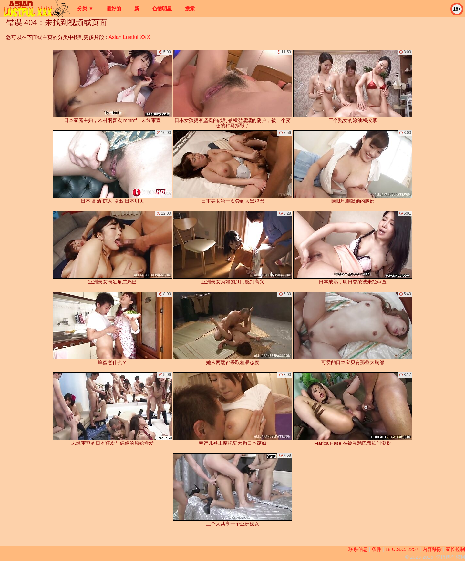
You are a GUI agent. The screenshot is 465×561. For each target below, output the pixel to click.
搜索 (190, 8)
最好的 (114, 8)
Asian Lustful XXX (129, 37)
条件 (376, 549)
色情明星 (162, 8)
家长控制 (455, 549)
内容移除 (432, 549)
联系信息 (358, 549)
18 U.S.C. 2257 (401, 549)
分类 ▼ (85, 8)
